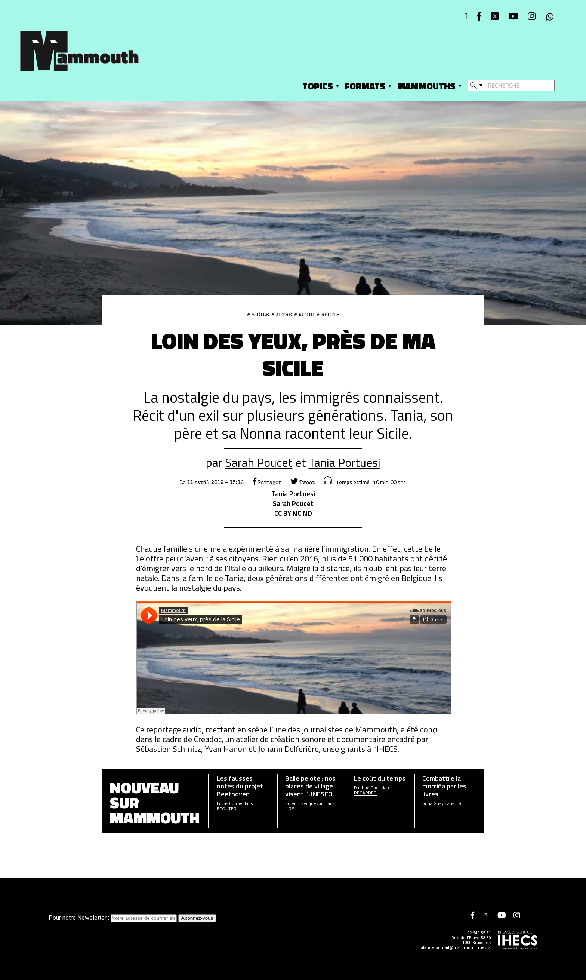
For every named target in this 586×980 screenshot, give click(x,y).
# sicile (258, 315)
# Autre (281, 315)
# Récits (328, 315)
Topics (317, 86)
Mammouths (426, 86)
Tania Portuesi (344, 462)
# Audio (304, 315)
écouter (227, 808)
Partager (267, 482)
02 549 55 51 (479, 933)
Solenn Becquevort (304, 803)
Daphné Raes (367, 787)
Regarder (365, 793)
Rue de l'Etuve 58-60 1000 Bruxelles (471, 940)
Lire (289, 808)
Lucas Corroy (229, 803)
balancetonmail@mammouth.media (454, 947)
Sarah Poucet (259, 462)
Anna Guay (433, 803)
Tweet (302, 482)
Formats (365, 86)
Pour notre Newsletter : (113, 917)
